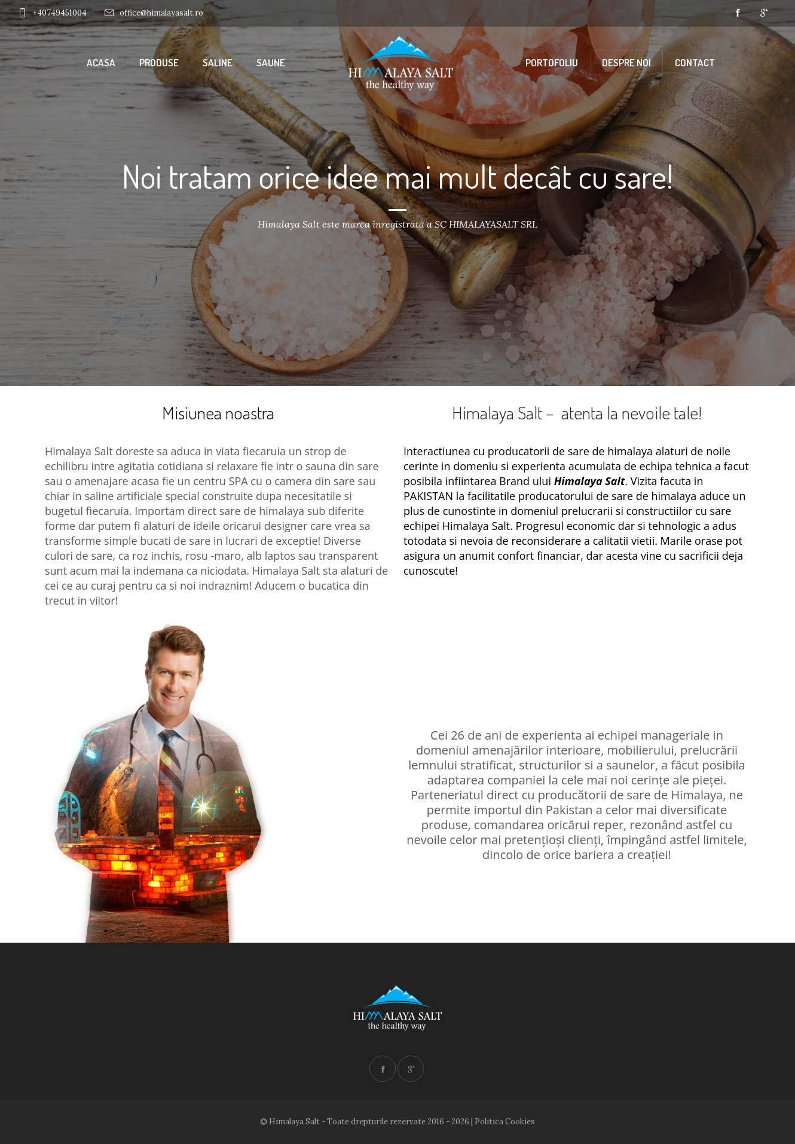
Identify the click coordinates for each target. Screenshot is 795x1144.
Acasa (101, 62)
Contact (695, 62)
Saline (218, 62)
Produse (159, 62)
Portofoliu (551, 62)
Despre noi (626, 62)
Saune (270, 62)
